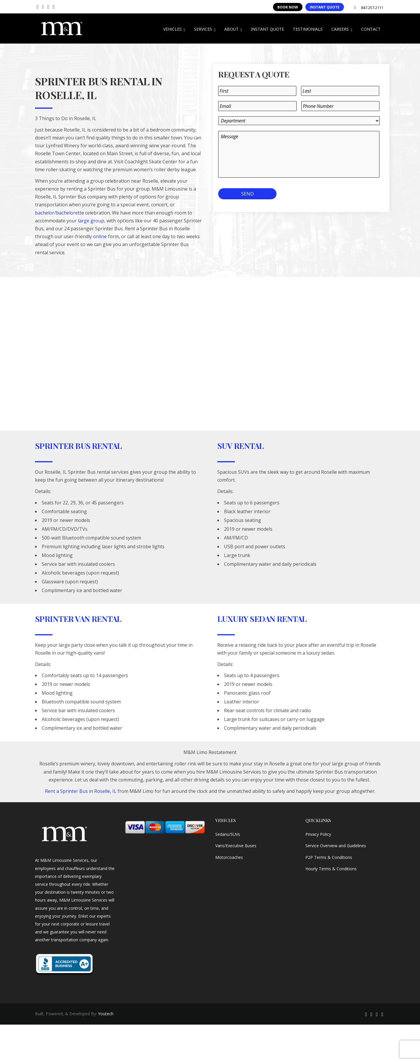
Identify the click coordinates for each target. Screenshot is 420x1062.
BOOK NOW (287, 7)
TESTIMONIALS (308, 29)
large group (91, 220)
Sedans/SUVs (227, 834)
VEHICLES (174, 29)
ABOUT (233, 29)
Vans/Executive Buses (235, 845)
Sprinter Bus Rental (78, 445)
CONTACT (371, 29)
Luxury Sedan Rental (262, 618)
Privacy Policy (318, 834)
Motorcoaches (229, 857)
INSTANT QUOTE (325, 7)
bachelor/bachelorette (59, 213)
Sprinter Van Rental (78, 618)
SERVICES (205, 29)
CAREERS (341, 29)
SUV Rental (240, 445)
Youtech (105, 1013)
